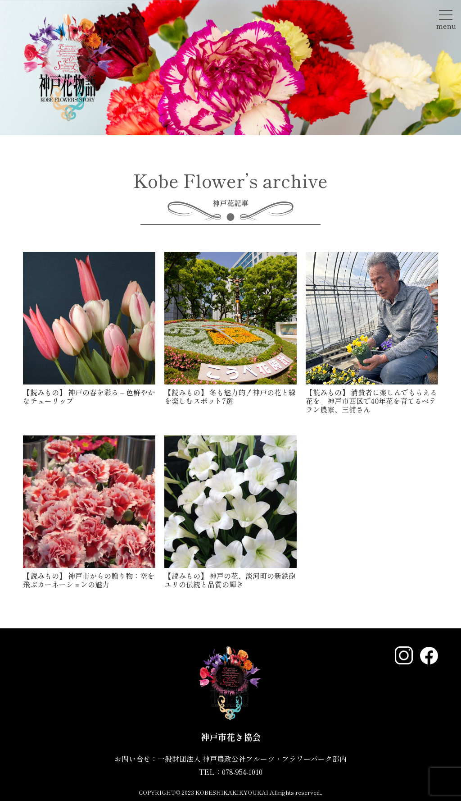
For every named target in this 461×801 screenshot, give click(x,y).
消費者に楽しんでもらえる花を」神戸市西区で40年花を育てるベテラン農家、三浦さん (371, 401)
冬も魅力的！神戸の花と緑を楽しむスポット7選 (230, 396)
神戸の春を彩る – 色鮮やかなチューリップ (89, 396)
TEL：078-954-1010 (230, 771)
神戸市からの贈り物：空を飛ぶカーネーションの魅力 (88, 580)
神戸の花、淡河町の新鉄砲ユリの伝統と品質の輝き (230, 580)
